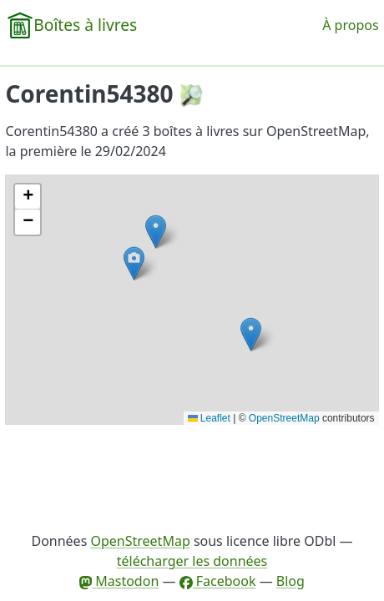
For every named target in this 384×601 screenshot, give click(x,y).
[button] (250, 334)
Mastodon (119, 581)
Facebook (217, 581)
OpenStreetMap (284, 418)
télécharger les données (192, 561)
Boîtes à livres (85, 24)
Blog (290, 581)
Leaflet (209, 418)
